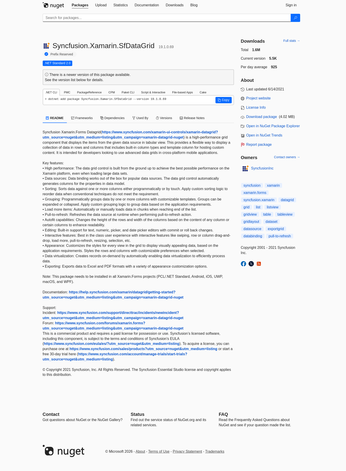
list (258, 207)
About (140, 451)
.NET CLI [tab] (51, 92)
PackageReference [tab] (89, 92)
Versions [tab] (164, 118)
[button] (223, 100)
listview (272, 207)
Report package (259, 144)
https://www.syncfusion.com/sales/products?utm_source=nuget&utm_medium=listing (143, 349)
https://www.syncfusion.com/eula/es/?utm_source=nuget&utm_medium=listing (111, 344)
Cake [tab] (203, 92)
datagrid (287, 200)
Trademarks (214, 451)
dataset (271, 222)
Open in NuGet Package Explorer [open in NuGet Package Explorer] (273, 126)
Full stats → (291, 40)
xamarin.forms (254, 193)
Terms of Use (158, 451)
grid (246, 207)
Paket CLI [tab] (128, 92)
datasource (252, 229)
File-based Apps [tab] (182, 92)
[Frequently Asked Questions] (223, 414)
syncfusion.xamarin (258, 200)
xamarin (273, 185)
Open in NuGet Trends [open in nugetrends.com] (264, 135)
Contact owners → (287, 157)
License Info (256, 107)
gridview (250, 214)
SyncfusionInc (262, 168)
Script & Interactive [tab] (153, 92)
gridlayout (251, 222)
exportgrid (276, 229)
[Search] (295, 18)
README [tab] (55, 118)
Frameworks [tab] (82, 118)
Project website (258, 98)
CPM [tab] (111, 92)
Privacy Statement (187, 451)
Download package (261, 117)
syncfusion (252, 185)
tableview (284, 214)
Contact (51, 414)
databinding (252, 236)
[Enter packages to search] (167, 18)
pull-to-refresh (280, 236)
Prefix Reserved (62, 54)
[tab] (80, 5)
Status (138, 414)
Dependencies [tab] (112, 118)
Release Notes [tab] (192, 118)
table (267, 214)
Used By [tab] (140, 118)
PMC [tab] (67, 92)
